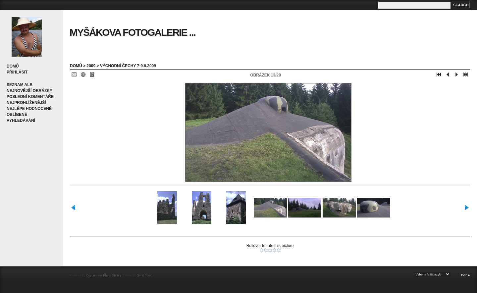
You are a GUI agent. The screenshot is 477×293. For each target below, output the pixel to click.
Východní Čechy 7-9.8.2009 (128, 66)
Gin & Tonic (144, 275)
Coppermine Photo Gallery (103, 275)
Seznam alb (19, 84)
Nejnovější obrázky (29, 90)
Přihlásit (17, 72)
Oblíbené (17, 114)
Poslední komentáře (30, 96)
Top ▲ (465, 274)
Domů (13, 66)
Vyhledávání (21, 120)
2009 (90, 66)
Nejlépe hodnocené (29, 108)
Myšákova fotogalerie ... (132, 32)
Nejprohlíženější (26, 102)
